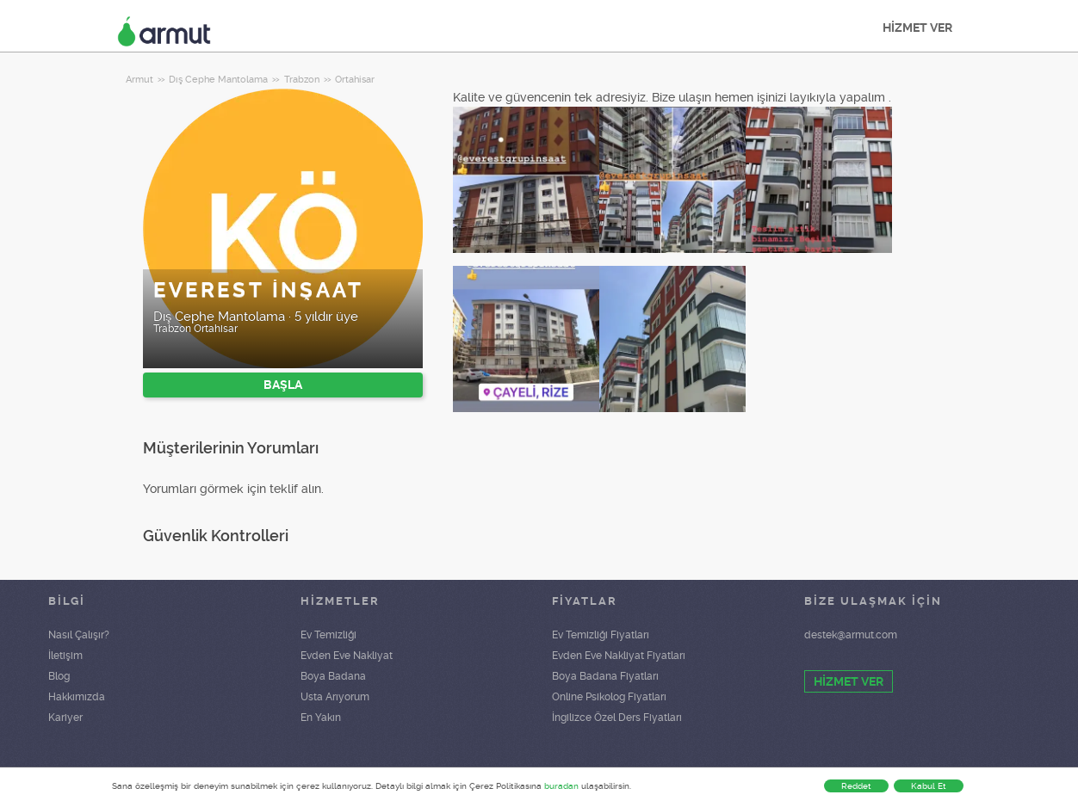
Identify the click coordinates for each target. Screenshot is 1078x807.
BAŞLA (282, 384)
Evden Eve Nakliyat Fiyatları (618, 656)
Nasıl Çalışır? (78, 635)
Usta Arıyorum (334, 697)
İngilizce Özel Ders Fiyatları (617, 718)
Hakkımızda (76, 697)
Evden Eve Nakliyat (346, 656)
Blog (59, 676)
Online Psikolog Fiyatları (609, 697)
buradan (561, 786)
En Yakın (320, 718)
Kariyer (65, 718)
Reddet (856, 786)
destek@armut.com (850, 635)
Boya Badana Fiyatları (605, 676)
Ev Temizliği (328, 635)
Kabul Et (928, 786)
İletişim (65, 656)
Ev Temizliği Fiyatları (600, 635)
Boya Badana (333, 676)
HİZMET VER (917, 27)
